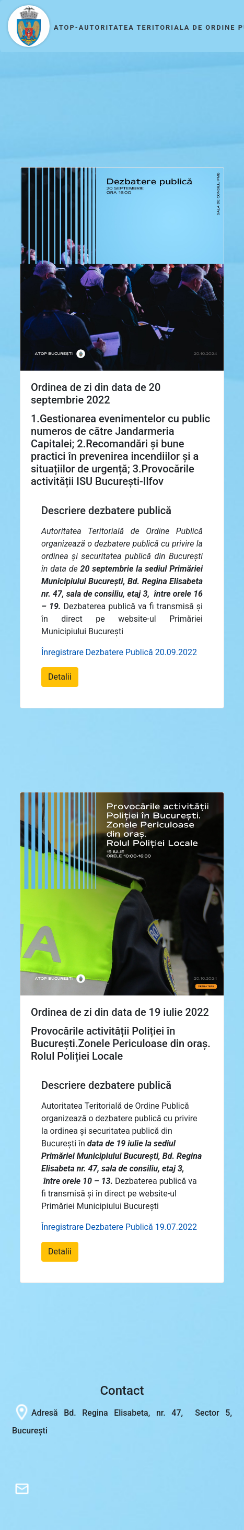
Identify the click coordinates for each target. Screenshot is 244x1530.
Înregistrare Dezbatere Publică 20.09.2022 (119, 652)
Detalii (60, 677)
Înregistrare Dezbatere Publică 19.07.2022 (119, 1227)
